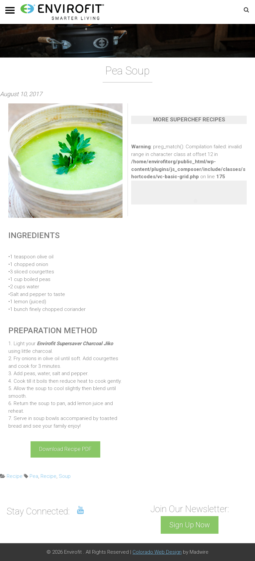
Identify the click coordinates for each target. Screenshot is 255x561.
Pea (34, 476)
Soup (65, 476)
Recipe (15, 476)
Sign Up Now (189, 525)
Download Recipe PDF (65, 449)
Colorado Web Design (157, 552)
